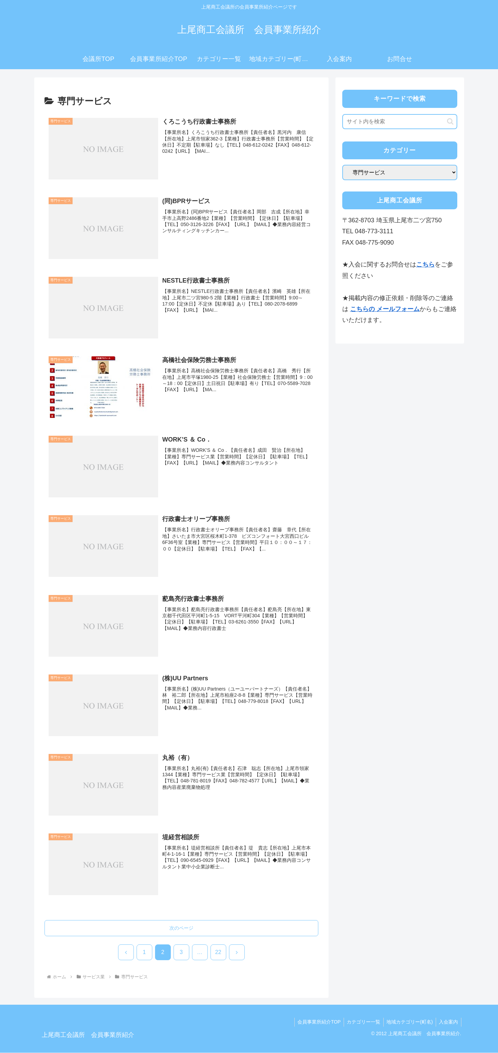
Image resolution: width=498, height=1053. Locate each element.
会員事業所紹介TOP (315, 1022)
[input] (399, 121)
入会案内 (448, 1022)
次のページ (181, 928)
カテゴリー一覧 (361, 1022)
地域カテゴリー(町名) (408, 1022)
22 (218, 952)
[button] (450, 121)
